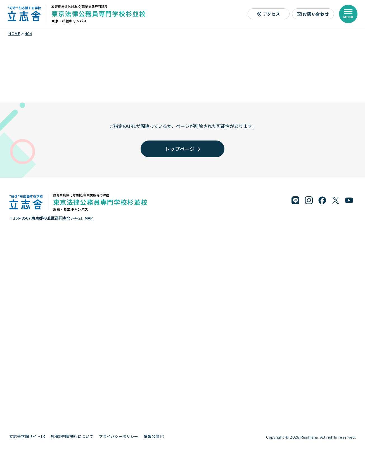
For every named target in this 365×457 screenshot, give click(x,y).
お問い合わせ (313, 14)
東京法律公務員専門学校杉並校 (98, 13)
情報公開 (153, 436)
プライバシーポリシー (118, 436)
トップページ (182, 148)
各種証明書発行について (71, 436)
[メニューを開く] (348, 14)
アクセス (268, 14)
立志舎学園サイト (27, 436)
